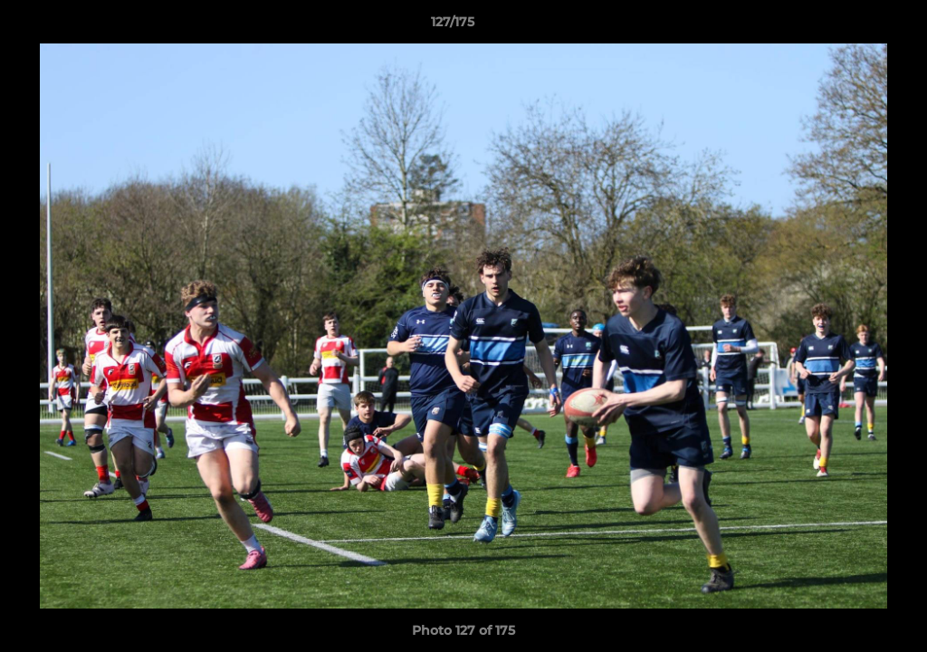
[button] (851, 26)
